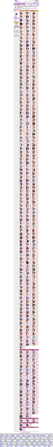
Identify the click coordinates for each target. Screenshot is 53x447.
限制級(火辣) (18, 8)
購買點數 (15, 15)
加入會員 (15, 16)
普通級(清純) (25, 8)
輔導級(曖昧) (22, 8)
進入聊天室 (36, 37)
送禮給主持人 (23, 20)
